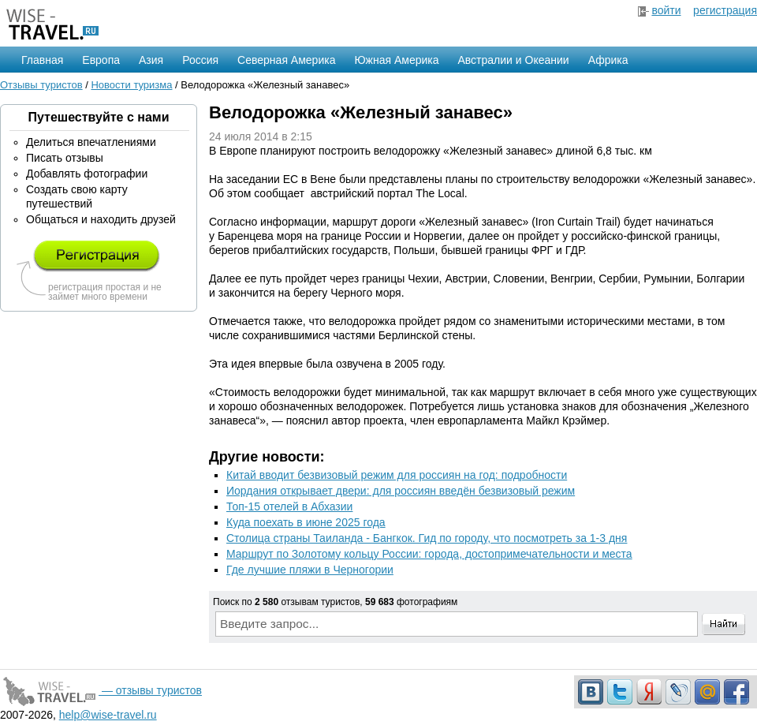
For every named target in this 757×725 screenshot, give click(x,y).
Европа (101, 60)
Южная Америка (396, 60)
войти (666, 10)
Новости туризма (131, 85)
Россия (200, 60)
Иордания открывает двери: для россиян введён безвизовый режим (400, 490)
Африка (608, 60)
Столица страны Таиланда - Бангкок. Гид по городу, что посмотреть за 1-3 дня (426, 538)
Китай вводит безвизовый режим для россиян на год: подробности (396, 475)
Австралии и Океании (513, 60)
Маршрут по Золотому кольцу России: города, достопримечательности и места (429, 553)
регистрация (725, 10)
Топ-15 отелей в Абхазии (289, 506)
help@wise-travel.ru (108, 714)
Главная (42, 60)
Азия (151, 60)
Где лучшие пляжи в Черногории (309, 569)
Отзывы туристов (41, 85)
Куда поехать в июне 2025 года (306, 522)
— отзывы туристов (101, 690)
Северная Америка (286, 60)
